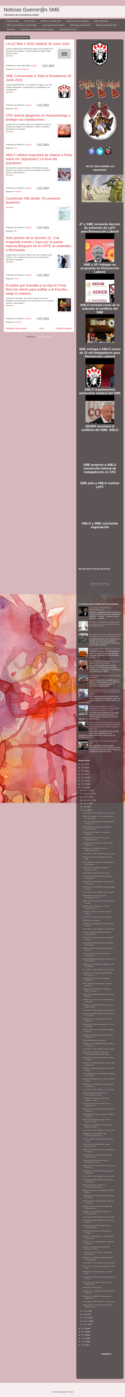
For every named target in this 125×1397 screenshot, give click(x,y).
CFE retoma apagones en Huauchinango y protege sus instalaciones (38, 117)
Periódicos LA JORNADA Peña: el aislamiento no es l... (95, 849)
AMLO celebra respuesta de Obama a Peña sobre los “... (97, 828)
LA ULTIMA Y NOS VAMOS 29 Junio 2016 (99, 854)
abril (85, 1314)
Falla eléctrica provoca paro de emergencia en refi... (94, 897)
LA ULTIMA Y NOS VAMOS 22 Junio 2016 (99, 1090)
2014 (83, 1332)
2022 (83, 768)
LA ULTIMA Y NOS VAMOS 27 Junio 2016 (99, 929)
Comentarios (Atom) (44, 337)
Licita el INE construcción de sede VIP (97, 917)
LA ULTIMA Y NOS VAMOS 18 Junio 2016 (99, 1263)
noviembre (87, 794)
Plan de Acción (29, 21)
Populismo (18, 191)
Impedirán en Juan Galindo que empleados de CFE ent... (94, 1135)
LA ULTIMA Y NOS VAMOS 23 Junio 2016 (99, 1049)
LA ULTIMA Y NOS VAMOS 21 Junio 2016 (99, 1130)
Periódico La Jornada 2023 (51, 21)
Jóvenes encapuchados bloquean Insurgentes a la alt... (95, 1161)
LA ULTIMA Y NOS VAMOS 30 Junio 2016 (38, 44)
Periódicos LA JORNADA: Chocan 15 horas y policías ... (97, 1213)
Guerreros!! (11, 29)
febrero (86, 1321)
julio (85, 807)
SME (16, 109)
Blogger (71, 1392)
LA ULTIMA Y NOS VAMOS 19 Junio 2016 (99, 1217)
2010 (83, 1345)
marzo (85, 1318)
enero (85, 1324)
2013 (83, 1335)
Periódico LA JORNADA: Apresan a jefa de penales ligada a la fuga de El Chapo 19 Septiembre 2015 (104, 624)
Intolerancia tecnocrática (92, 1288)
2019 (83, 778)
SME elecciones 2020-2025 (106, 25)
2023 (83, 764)
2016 (83, 787)
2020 (83, 774)
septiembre (87, 800)
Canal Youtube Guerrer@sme (53, 25)
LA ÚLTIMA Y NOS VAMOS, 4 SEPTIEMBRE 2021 (100, 609)
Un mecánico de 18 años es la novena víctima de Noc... (97, 1156)
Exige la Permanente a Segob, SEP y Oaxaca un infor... (97, 1121)
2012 (83, 1338)
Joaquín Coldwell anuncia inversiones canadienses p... (97, 933)
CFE (15, 148)
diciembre (87, 790)
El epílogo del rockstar (91, 920)
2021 (83, 771)
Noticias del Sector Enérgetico (77, 21)
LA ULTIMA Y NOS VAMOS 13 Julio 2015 (105, 649)
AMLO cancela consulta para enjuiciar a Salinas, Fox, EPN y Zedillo (104, 662)
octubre (86, 797)
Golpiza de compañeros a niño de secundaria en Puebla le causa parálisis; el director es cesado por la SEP (104, 708)
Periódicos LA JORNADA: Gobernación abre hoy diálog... (97, 1126)
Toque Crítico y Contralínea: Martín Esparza (37, 29)
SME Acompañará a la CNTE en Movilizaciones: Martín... (95, 1094)
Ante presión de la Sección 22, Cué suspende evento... (96, 839)
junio (85, 810)
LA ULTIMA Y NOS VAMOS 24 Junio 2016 (99, 1010)
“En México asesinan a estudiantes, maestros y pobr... (96, 1099)
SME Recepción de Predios (80, 25)
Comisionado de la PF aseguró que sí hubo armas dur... (97, 1227)
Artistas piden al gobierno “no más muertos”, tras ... (96, 907)
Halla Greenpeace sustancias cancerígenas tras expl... (94, 1186)
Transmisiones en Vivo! (67, 29)
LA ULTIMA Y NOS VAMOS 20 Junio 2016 (99, 1176)
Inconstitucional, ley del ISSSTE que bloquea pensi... (96, 1105)
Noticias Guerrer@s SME (32, 9)
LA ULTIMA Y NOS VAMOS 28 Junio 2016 (99, 892)
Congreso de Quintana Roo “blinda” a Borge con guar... (97, 990)
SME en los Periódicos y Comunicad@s (22, 25)
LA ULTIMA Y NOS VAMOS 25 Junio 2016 (99, 970)
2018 (83, 781)
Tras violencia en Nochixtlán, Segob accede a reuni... (96, 1145)
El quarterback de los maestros (94, 1040)
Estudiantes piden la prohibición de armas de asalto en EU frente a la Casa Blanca (105, 635)
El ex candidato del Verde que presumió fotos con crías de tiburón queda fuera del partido (105, 692)
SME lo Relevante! (101, 21)
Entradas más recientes (16, 328)
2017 (83, 784)
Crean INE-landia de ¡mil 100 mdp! (96, 873)
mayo (85, 1311)
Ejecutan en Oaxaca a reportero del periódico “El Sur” (96, 1248)
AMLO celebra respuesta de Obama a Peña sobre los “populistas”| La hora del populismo (39, 159)
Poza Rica (18, 322)
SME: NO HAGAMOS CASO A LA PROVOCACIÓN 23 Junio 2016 (96, 1053)
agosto (86, 803)
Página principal (13, 21)
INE (15, 231)
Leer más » (10, 56)
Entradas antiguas (64, 328)
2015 (83, 1328)
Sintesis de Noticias (21, 69)
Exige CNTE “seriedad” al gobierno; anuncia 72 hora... (96, 869)
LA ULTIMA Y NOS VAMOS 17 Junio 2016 (99, 1302)
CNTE (16, 279)
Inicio (41, 328)
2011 (83, 1342)
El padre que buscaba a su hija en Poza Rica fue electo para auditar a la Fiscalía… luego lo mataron (38, 289)
